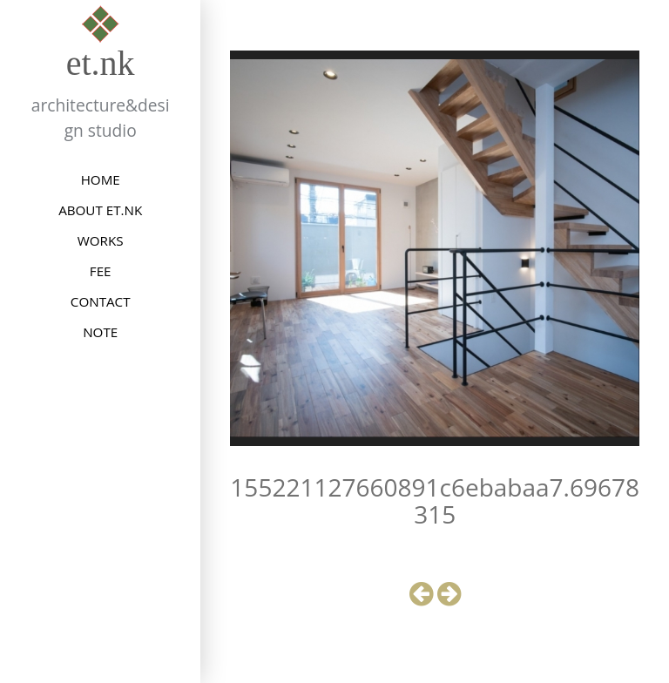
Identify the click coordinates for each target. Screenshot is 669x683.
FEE (101, 271)
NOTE (100, 332)
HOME (100, 179)
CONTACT (101, 301)
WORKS (101, 240)
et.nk (100, 63)
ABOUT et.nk (100, 210)
